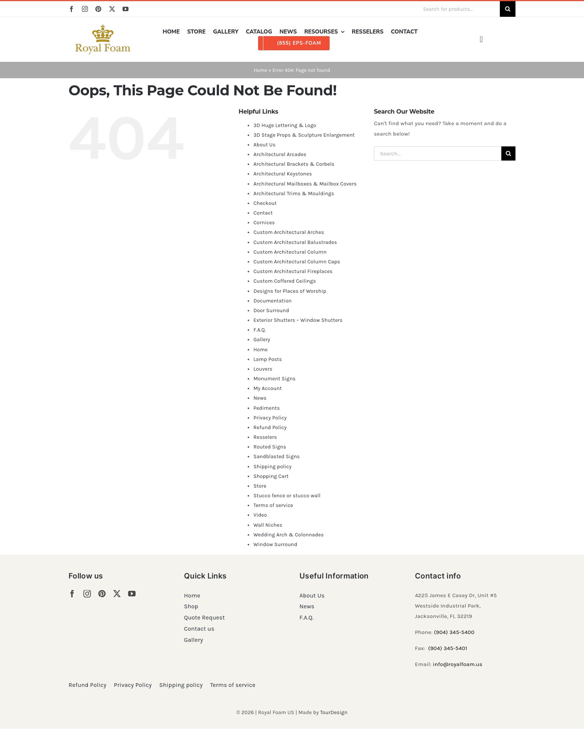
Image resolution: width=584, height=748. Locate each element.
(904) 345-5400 (454, 632)
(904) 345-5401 (447, 648)
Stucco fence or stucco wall (286, 495)
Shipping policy (272, 466)
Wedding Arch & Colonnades (288, 535)
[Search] (507, 9)
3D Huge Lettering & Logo (284, 125)
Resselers (265, 437)
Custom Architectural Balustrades (295, 242)
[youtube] (125, 9)
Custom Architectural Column (289, 252)
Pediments (266, 408)
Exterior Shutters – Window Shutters (298, 320)
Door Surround (271, 310)
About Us (264, 145)
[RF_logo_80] (102, 27)
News (259, 398)
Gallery (261, 339)
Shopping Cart (270, 476)
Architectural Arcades (279, 154)
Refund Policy (269, 427)
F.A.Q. (259, 330)
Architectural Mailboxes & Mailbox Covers (304, 184)
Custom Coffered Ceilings (284, 281)
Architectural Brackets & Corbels (293, 164)
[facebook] (71, 9)
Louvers (262, 369)
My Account (267, 388)
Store (259, 486)
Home (260, 70)
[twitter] (112, 9)
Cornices (264, 222)
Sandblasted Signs (276, 456)
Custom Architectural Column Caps (296, 262)
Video (260, 515)
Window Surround (275, 544)
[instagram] (85, 9)
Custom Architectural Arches (288, 232)
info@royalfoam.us (457, 664)
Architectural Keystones (282, 174)
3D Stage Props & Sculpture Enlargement (304, 135)
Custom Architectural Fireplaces (292, 271)
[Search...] (437, 153)
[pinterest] (98, 9)
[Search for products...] (458, 9)
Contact (263, 213)
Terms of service (273, 505)
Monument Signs (274, 378)
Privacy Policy (269, 418)
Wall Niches (267, 525)
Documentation (272, 301)
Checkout (265, 203)
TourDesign (333, 712)
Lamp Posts (267, 359)
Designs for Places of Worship (289, 291)
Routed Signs (269, 447)
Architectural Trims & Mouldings (293, 193)
